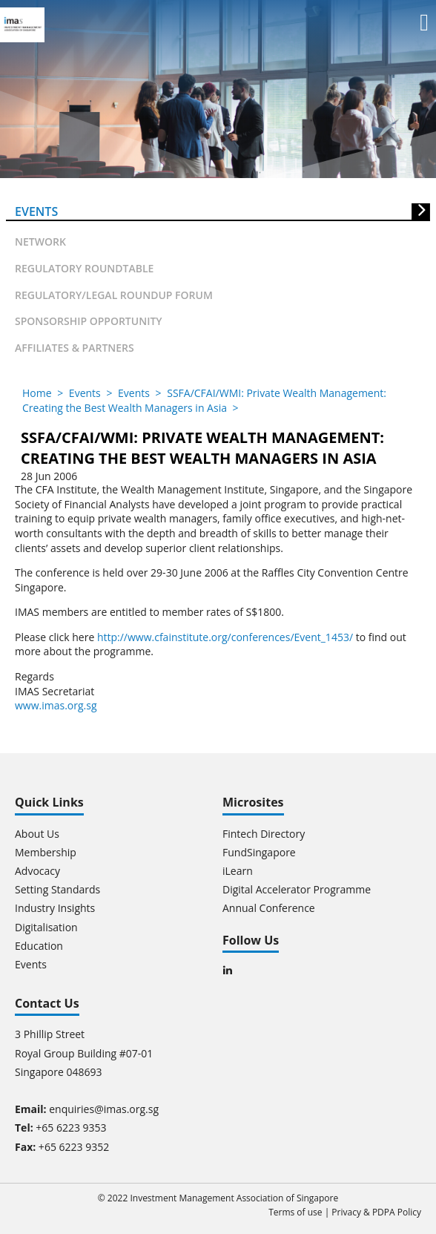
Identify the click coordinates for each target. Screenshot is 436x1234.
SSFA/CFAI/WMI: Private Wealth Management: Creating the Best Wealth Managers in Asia (204, 400)
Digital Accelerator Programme (296, 889)
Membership (45, 852)
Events (36, 211)
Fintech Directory (263, 834)
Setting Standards (57, 889)
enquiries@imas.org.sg (104, 1109)
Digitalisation (46, 927)
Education (39, 946)
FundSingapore (259, 852)
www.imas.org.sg (56, 705)
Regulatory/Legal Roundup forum (114, 295)
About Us (37, 834)
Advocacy (37, 871)
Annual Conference (268, 908)
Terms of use (295, 1212)
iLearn (237, 871)
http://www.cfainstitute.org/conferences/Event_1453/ (225, 637)
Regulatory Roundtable (84, 268)
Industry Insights (55, 908)
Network (40, 241)
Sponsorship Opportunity (88, 321)
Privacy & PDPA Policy (376, 1212)
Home (37, 393)
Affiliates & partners (74, 348)
